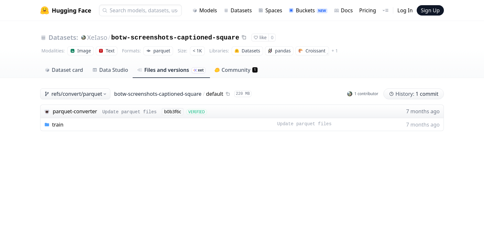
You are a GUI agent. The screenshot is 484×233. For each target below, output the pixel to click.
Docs (343, 10)
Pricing (367, 10)
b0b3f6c (172, 111)
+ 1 (335, 51)
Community (236, 69)
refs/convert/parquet (75, 93)
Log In (404, 10)
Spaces (270, 10)
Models (204, 10)
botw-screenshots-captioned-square (175, 37)
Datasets (238, 10)
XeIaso (97, 37)
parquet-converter (75, 111)
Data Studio (110, 69)
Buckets (308, 10)
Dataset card (64, 69)
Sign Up (430, 10)
